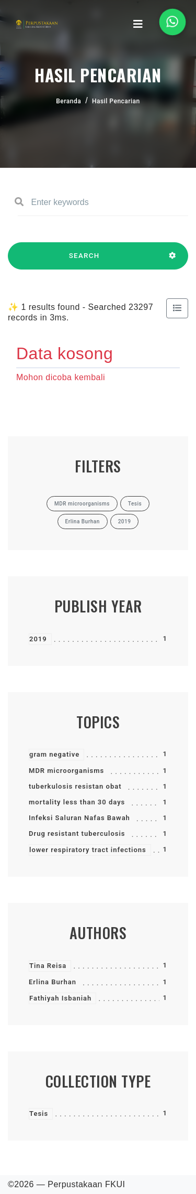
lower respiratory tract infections (87, 850)
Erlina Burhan (52, 982)
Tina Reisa (47, 966)
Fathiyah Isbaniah (60, 998)
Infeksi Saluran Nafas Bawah (79, 818)
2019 (38, 639)
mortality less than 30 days (77, 802)
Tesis (38, 1113)
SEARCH (84, 261)
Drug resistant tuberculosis (77, 833)
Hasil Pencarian (116, 101)
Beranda (68, 101)
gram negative (54, 754)
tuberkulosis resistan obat (75, 786)
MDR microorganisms (66, 771)
